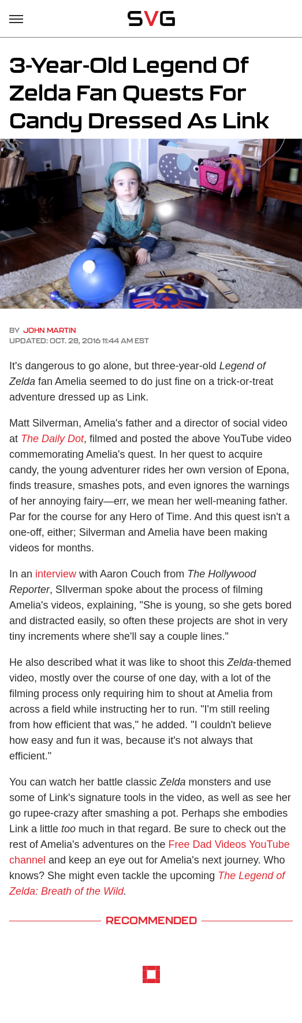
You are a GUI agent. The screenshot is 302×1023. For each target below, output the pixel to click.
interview (55, 574)
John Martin (49, 330)
